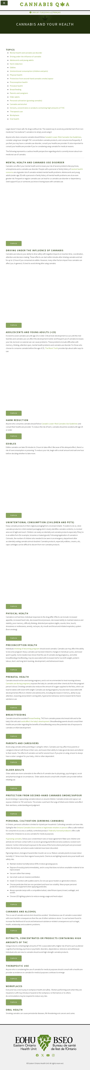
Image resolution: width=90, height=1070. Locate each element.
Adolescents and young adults (22, 60)
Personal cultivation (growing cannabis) (26, 100)
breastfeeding (34, 718)
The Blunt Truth (51, 348)
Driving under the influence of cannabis (25, 56)
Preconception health (19, 82)
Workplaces (14, 115)
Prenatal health (16, 86)
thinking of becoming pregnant (27, 648)
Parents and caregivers (19, 93)
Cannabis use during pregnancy (18, 683)
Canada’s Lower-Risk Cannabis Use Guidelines (63, 137)
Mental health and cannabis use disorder (26, 53)
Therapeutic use (16, 111)
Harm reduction (16, 64)
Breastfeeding (15, 89)
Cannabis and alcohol (18, 104)
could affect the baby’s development (35, 721)
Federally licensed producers (60, 830)
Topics (13, 243)
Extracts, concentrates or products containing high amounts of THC (37, 108)
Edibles (13, 67)
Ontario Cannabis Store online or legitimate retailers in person (42, 827)
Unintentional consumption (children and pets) (29, 71)
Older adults (15, 97)
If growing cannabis (14, 839)
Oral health (14, 119)
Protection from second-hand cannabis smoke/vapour (31, 78)
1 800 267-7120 (36, 12)
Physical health (16, 75)
